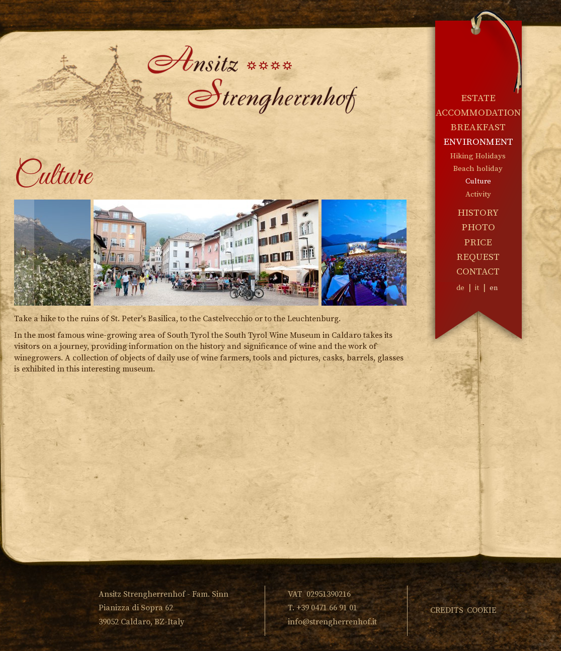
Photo (478, 227)
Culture (478, 181)
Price (478, 242)
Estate (478, 98)
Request (478, 257)
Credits (446, 610)
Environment (478, 142)
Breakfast (478, 127)
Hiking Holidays (478, 156)
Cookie (482, 610)
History (478, 213)
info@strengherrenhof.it (332, 622)
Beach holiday (478, 168)
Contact (478, 271)
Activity (478, 194)
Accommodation (478, 113)
